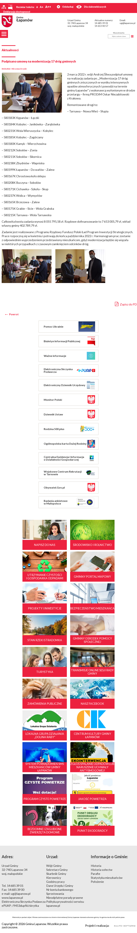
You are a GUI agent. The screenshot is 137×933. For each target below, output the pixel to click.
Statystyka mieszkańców (107, 877)
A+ (41, 6)
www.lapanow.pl (12, 897)
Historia (96, 865)
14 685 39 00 (16, 889)
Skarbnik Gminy (56, 873)
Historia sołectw (101, 869)
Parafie (95, 873)
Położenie (97, 881)
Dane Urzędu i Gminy (59, 885)
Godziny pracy (55, 881)
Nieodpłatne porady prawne (64, 897)
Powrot (14, 314)
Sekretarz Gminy (57, 869)
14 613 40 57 (101, 25)
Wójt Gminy (54, 865)
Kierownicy (53, 877)
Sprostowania (55, 893)
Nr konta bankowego (59, 889)
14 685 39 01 (101, 23)
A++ (48, 7)
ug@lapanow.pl (127, 23)
